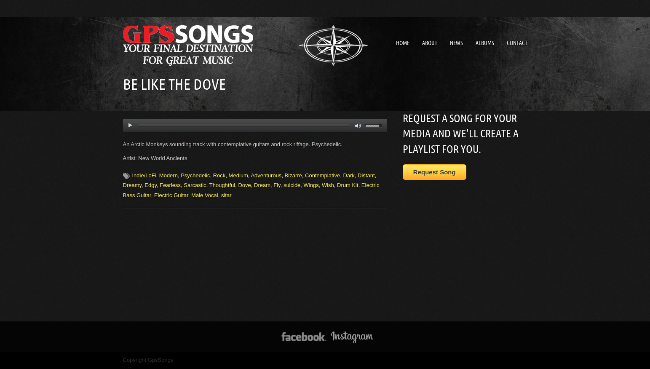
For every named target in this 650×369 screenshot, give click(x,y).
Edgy (150, 185)
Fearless (170, 185)
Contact (517, 43)
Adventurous (266, 175)
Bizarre (293, 175)
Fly (276, 185)
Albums (485, 43)
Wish (328, 185)
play (130, 125)
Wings (311, 185)
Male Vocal (204, 195)
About (429, 43)
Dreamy (132, 185)
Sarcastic (195, 185)
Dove (244, 185)
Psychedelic (195, 175)
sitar (226, 195)
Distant (366, 175)
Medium (238, 175)
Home (402, 43)
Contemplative (322, 175)
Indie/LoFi (144, 175)
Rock (219, 175)
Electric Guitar (171, 195)
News (456, 43)
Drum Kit (347, 185)
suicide (292, 185)
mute (358, 125)
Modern (168, 175)
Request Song (434, 172)
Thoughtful (222, 185)
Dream (262, 185)
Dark (348, 175)
